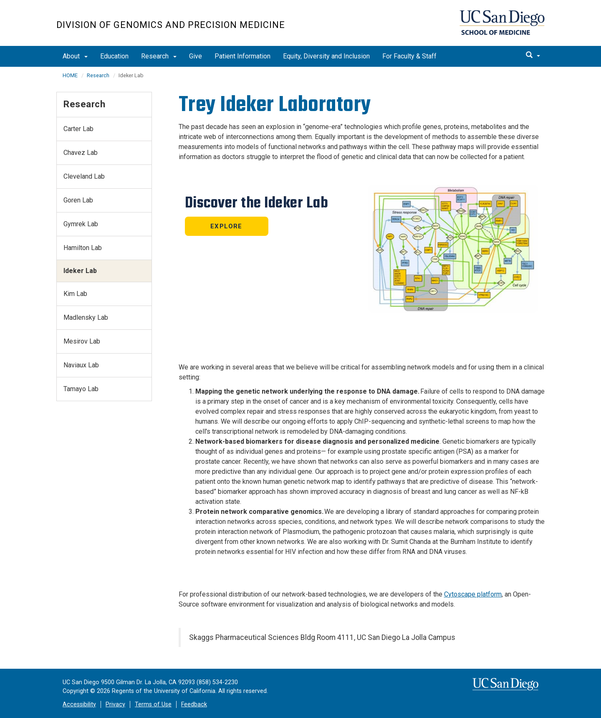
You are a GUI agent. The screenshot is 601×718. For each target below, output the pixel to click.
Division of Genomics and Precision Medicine (170, 25)
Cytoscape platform (473, 594)
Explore (226, 226)
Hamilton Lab (82, 248)
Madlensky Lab (85, 317)
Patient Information (242, 56)
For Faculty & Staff (409, 56)
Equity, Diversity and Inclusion (326, 56)
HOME (70, 75)
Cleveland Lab (84, 176)
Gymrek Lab (80, 224)
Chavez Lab (80, 153)
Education (114, 56)
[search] (533, 55)
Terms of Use (153, 704)
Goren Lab (78, 200)
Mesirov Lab (81, 341)
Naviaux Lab (81, 365)
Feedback (194, 704)
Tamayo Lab (80, 389)
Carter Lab (78, 129)
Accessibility (79, 704)
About (75, 56)
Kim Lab (75, 294)
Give (195, 56)
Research (159, 56)
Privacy (115, 704)
